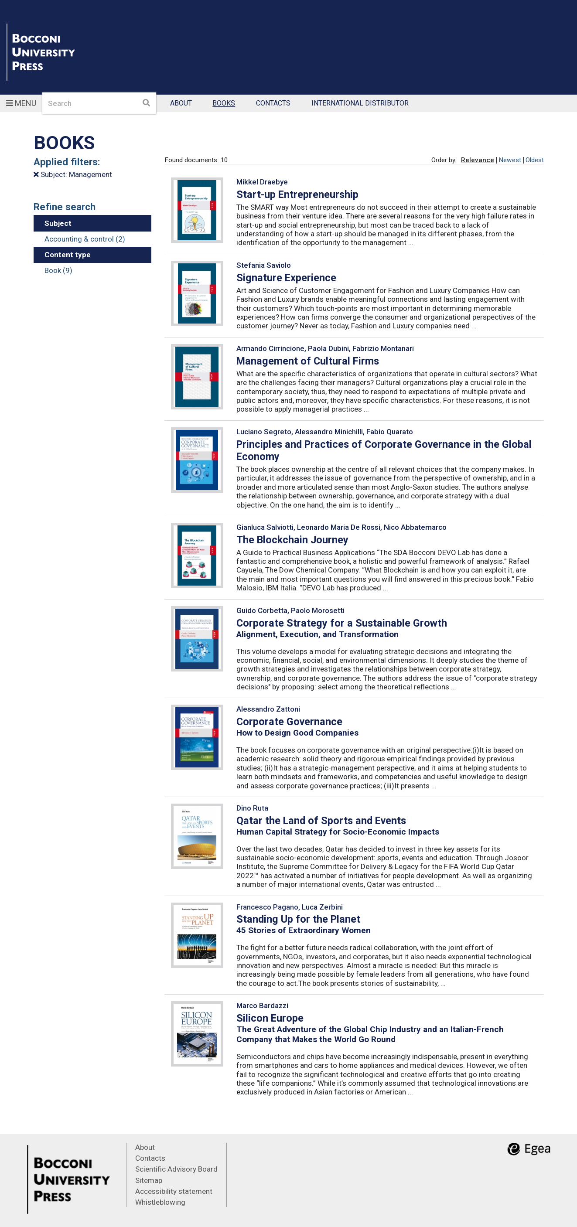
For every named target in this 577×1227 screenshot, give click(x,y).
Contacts (273, 103)
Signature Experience (286, 278)
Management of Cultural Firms (307, 361)
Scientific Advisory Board (176, 1169)
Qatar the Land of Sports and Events (321, 821)
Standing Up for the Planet (298, 919)
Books (223, 103)
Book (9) (58, 270)
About (181, 103)
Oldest (535, 160)
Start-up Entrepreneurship (297, 194)
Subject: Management (73, 174)
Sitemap (148, 1180)
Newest (509, 160)
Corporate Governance (289, 722)
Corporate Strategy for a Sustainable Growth (341, 623)
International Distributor (360, 103)
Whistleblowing (160, 1202)
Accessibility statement (173, 1191)
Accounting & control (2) (84, 239)
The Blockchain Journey (292, 540)
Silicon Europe (270, 1018)
